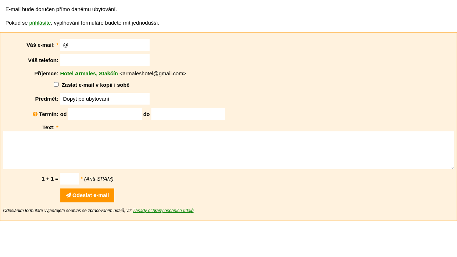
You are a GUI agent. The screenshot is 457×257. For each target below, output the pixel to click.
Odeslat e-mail (87, 195)
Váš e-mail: (42, 45)
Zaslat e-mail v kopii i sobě (96, 85)
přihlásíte (40, 23)
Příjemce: (46, 73)
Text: (50, 127)
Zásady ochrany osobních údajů (163, 210)
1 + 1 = (50, 179)
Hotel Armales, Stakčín (89, 73)
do (146, 114)
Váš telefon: (43, 60)
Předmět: (46, 99)
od (63, 114)
